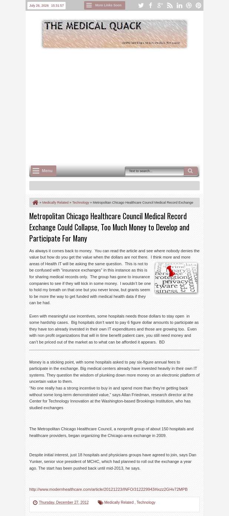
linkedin (179, 5)
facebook (150, 5)
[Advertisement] (129, 106)
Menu (47, 170)
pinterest (198, 5)
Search (191, 171)
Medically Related (119, 502)
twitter (141, 5)
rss (170, 5)
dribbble (189, 5)
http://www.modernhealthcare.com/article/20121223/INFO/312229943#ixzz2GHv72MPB (108, 489)
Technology (146, 502)
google (160, 5)
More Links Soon (108, 5)
